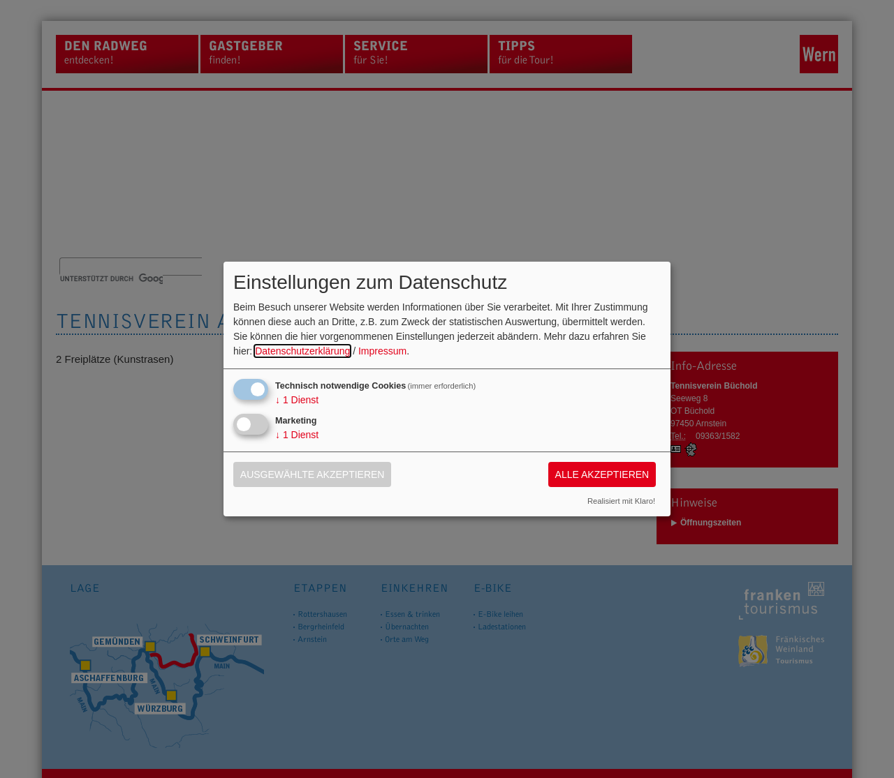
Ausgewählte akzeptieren (312, 474)
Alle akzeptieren (602, 474)
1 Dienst (296, 399)
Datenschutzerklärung (302, 351)
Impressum (382, 351)
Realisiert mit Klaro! (621, 501)
